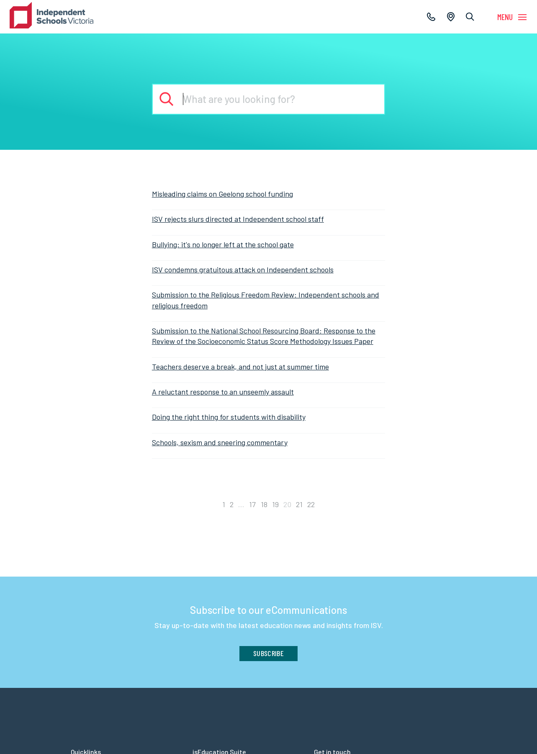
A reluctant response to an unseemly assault (223, 391)
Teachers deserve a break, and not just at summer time (240, 366)
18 (264, 504)
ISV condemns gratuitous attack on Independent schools (243, 269)
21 (299, 504)
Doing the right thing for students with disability (229, 416)
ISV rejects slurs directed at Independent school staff (238, 218)
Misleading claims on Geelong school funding (222, 193)
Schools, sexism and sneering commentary (220, 442)
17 (252, 504)
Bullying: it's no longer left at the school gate (223, 244)
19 (275, 504)
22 (311, 504)
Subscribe (268, 653)
